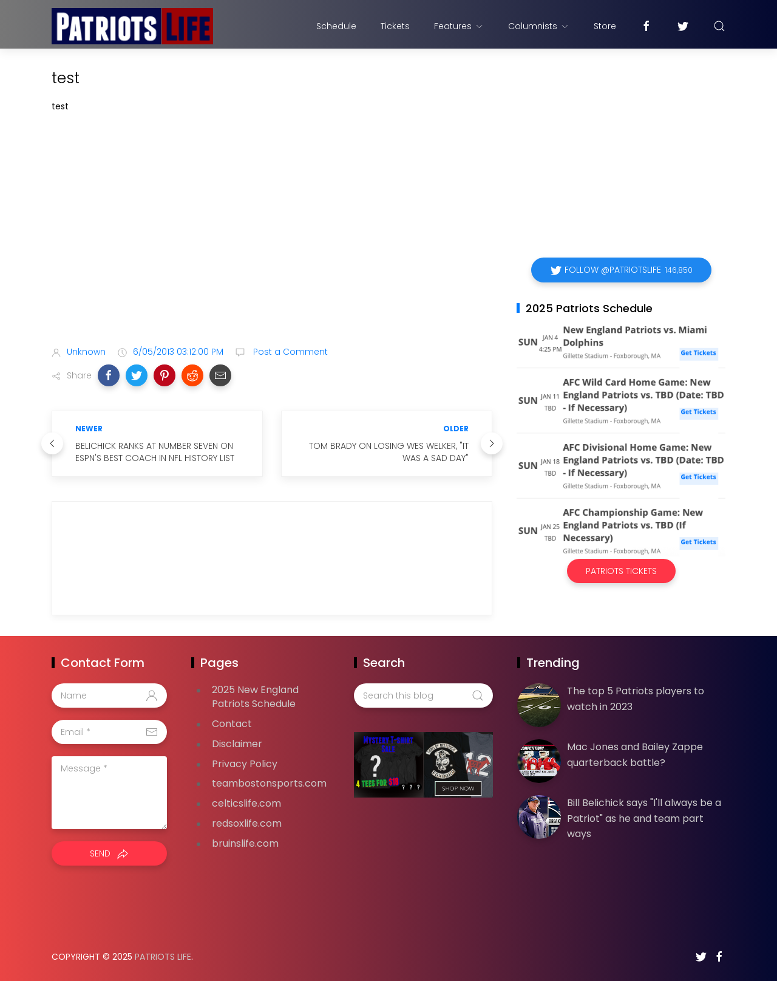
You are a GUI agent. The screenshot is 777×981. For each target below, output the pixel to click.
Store (605, 26)
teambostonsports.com (269, 783)
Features (459, 26)
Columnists (538, 26)
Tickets (395, 26)
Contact (232, 724)
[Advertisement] (272, 241)
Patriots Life (163, 957)
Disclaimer (237, 744)
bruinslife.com (245, 843)
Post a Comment (289, 352)
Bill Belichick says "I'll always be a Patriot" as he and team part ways (644, 818)
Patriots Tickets (621, 571)
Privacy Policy (244, 764)
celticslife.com (246, 803)
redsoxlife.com (247, 823)
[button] (109, 375)
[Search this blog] (423, 695)
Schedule (336, 26)
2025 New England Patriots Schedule (255, 697)
